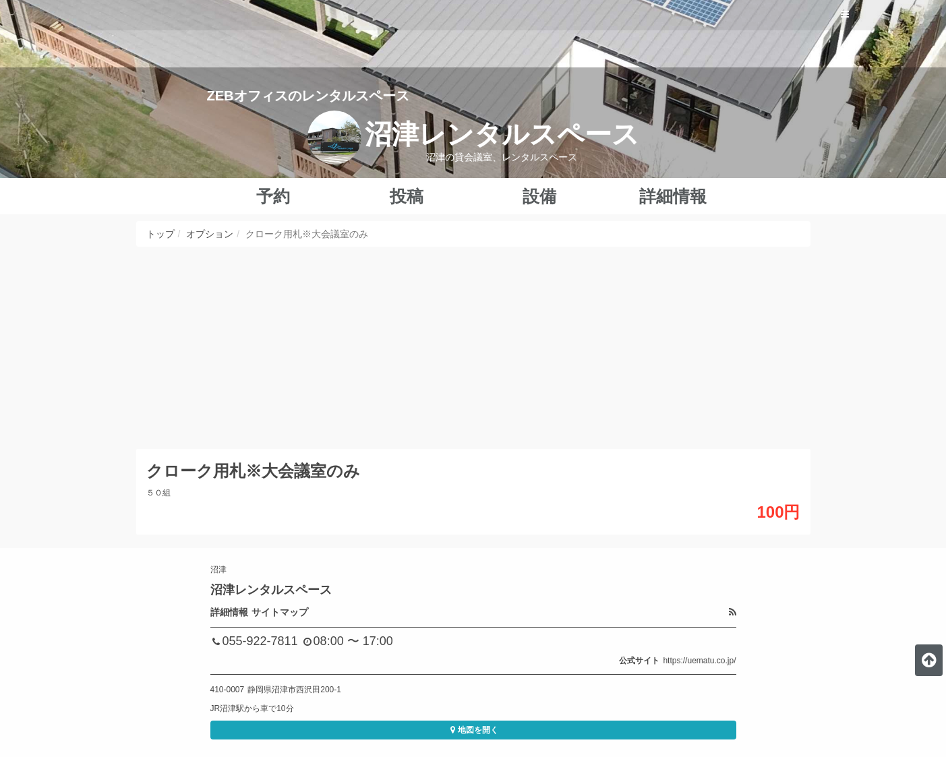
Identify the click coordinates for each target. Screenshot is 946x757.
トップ (160, 234)
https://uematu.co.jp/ (699, 660)
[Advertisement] (473, 347)
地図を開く (473, 730)
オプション (209, 234)
